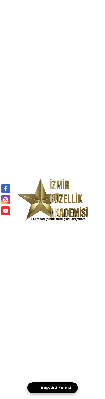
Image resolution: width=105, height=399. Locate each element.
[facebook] (5, 188)
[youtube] (5, 210)
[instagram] (5, 199)
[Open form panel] (52, 387)
